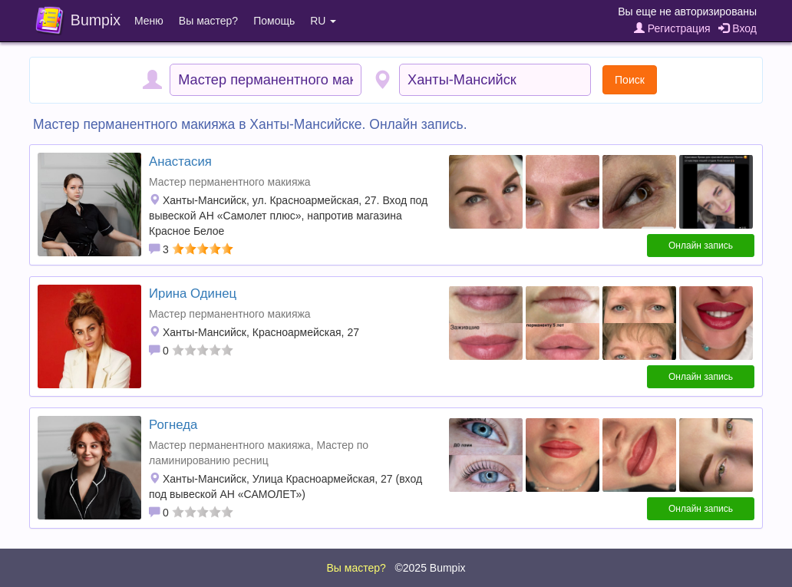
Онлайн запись (700, 245)
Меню (148, 21)
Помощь (274, 21)
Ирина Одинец (192, 293)
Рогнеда (173, 424)
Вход (737, 28)
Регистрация (672, 28)
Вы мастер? (208, 21)
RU (323, 21)
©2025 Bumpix (429, 568)
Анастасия (180, 161)
